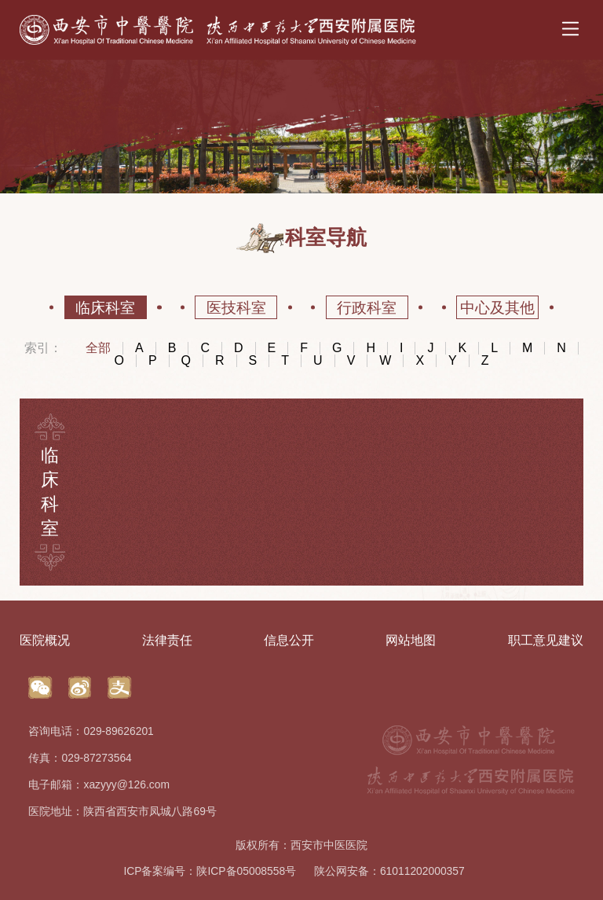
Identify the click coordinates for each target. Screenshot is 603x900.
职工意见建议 (545, 640)
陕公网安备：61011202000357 (389, 871)
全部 (98, 348)
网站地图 (411, 640)
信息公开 (289, 640)
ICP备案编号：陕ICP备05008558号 (209, 871)
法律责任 (167, 640)
